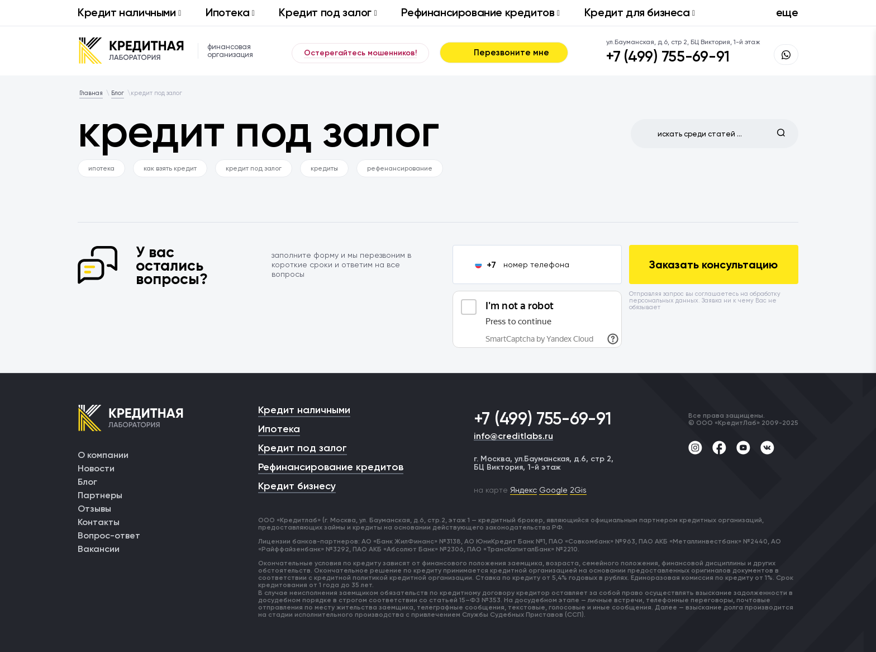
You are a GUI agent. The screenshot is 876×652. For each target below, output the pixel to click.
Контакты (99, 522)
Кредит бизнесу (297, 486)
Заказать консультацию (713, 264)
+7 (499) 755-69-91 (668, 56)
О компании (103, 455)
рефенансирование (399, 168)
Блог (87, 481)
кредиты (324, 168)
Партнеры (100, 495)
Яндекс (523, 489)
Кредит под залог (328, 12)
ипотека (101, 168)
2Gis (578, 489)
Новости (96, 468)
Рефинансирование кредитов (480, 12)
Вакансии (99, 549)
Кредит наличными (129, 12)
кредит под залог (254, 168)
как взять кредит (170, 168)
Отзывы (94, 508)
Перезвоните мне (504, 53)
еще (787, 12)
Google (553, 489)
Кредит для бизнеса (639, 12)
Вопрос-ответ (109, 535)
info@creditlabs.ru (513, 437)
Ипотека (230, 12)
